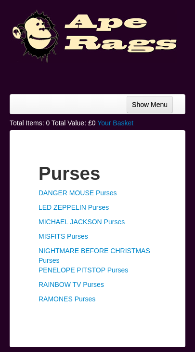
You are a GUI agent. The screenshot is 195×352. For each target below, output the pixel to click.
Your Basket (115, 123)
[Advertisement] (108, 75)
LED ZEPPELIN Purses (74, 207)
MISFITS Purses (63, 236)
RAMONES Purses (67, 299)
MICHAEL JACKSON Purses (82, 222)
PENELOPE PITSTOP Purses (83, 270)
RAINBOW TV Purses (71, 284)
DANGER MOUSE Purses (78, 193)
